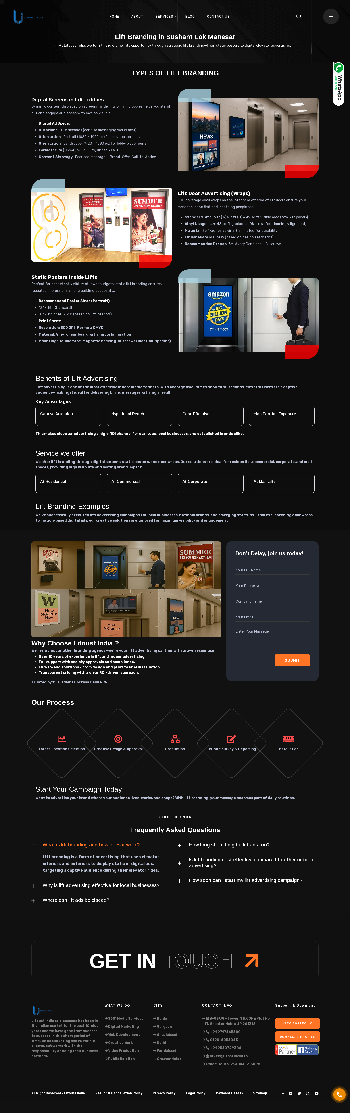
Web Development (122, 1035)
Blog (190, 17)
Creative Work (119, 1043)
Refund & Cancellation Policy (118, 1093)
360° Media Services (124, 1019)
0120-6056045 (220, 1040)
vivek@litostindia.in (225, 1056)
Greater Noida (167, 1059)
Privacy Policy (164, 1093)
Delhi (159, 1043)
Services (164, 17)
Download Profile (297, 1037)
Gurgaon (162, 1027)
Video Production (122, 1051)
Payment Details (229, 1093)
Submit (292, 660)
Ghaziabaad (165, 1035)
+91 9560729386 (221, 1048)
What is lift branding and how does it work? (91, 845)
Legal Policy (195, 1093)
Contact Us (218, 17)
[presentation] (259, 660)
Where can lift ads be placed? (76, 900)
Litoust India (74, 1093)
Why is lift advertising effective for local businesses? (101, 885)
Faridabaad (164, 1051)
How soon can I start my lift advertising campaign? (245, 880)
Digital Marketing (122, 1027)
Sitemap (260, 1093)
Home (114, 17)
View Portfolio (297, 1023)
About (137, 17)
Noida (160, 1019)
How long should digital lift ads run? (229, 845)
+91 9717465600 (221, 1032)
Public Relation (120, 1059)
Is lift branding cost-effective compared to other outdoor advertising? (252, 862)
